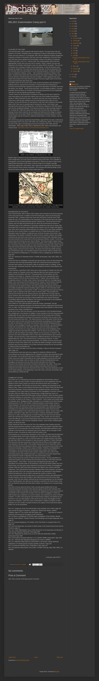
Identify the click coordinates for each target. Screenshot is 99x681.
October (75, 40)
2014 (73, 31)
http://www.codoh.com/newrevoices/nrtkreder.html (33, 127)
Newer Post (12, 657)
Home (36, 657)
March (75, 66)
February (75, 69)
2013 (73, 33)
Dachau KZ (75, 84)
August (75, 45)
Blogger (57, 671)
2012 (73, 36)
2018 (73, 21)
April (74, 55)
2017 (73, 23)
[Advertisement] (36, 641)
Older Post (60, 657)
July (74, 48)
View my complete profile (77, 128)
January (75, 71)
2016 (73, 26)
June (74, 50)
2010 (73, 77)
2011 (73, 74)
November (76, 38)
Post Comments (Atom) (22, 660)
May (74, 53)
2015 (73, 28)
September (76, 43)
